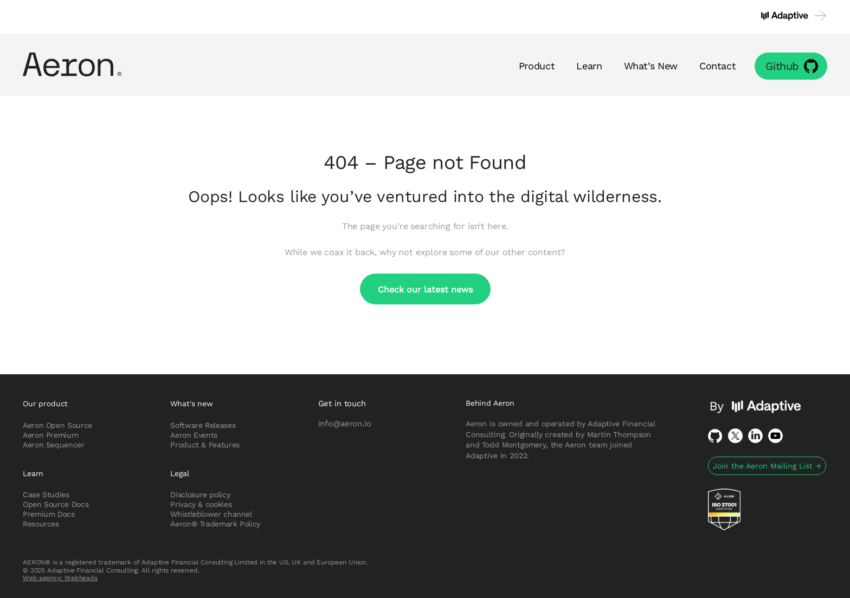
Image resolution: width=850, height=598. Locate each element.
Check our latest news (425, 289)
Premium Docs (49, 514)
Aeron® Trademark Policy (215, 524)
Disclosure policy (200, 494)
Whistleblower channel (211, 514)
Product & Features (205, 445)
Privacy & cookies (200, 504)
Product (537, 65)
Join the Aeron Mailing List (767, 465)
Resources (41, 524)
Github (782, 66)
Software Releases (202, 425)
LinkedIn (755, 435)
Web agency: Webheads (60, 577)
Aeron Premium (50, 435)
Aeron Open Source (57, 425)
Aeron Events (193, 435)
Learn (589, 65)
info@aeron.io (344, 423)
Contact (717, 65)
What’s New (651, 65)
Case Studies (46, 494)
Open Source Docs (55, 504)
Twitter (735, 435)
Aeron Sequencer (54, 445)
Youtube (775, 435)
